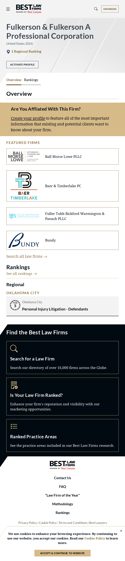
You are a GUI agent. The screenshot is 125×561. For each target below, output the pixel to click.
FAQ (62, 487)
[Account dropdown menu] (110, 8)
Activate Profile (22, 64)
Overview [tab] (13, 80)
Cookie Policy (48, 523)
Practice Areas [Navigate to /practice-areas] (62, 435)
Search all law (26, 256)
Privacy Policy (27, 523)
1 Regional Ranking (26, 51)
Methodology (62, 504)
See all (21, 273)
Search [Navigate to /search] (62, 357)
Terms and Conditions (73, 523)
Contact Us (62, 478)
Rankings (63, 513)
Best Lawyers (98, 523)
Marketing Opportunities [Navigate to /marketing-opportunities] (62, 396)
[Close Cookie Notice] (118, 531)
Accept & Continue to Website (62, 553)
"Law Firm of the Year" (62, 495)
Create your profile (28, 118)
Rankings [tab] (31, 80)
